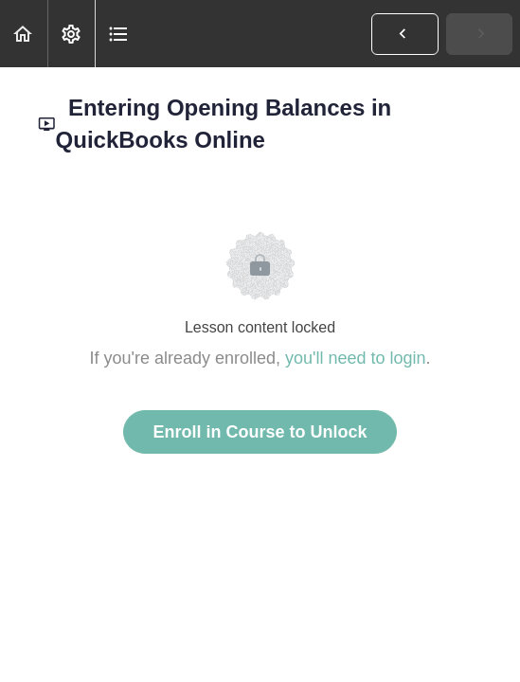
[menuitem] (71, 33)
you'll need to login (355, 358)
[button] (23, 33)
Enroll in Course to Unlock (259, 431)
